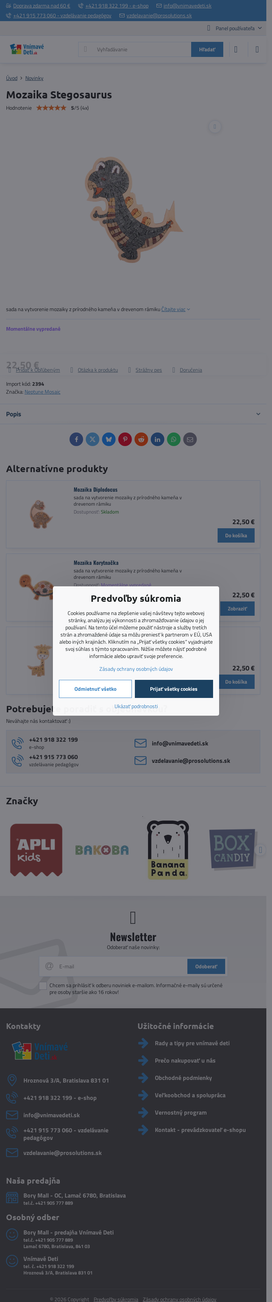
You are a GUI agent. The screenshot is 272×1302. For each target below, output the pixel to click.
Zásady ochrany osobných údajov (136, 669)
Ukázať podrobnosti (136, 706)
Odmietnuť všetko (95, 689)
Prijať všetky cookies (174, 689)
